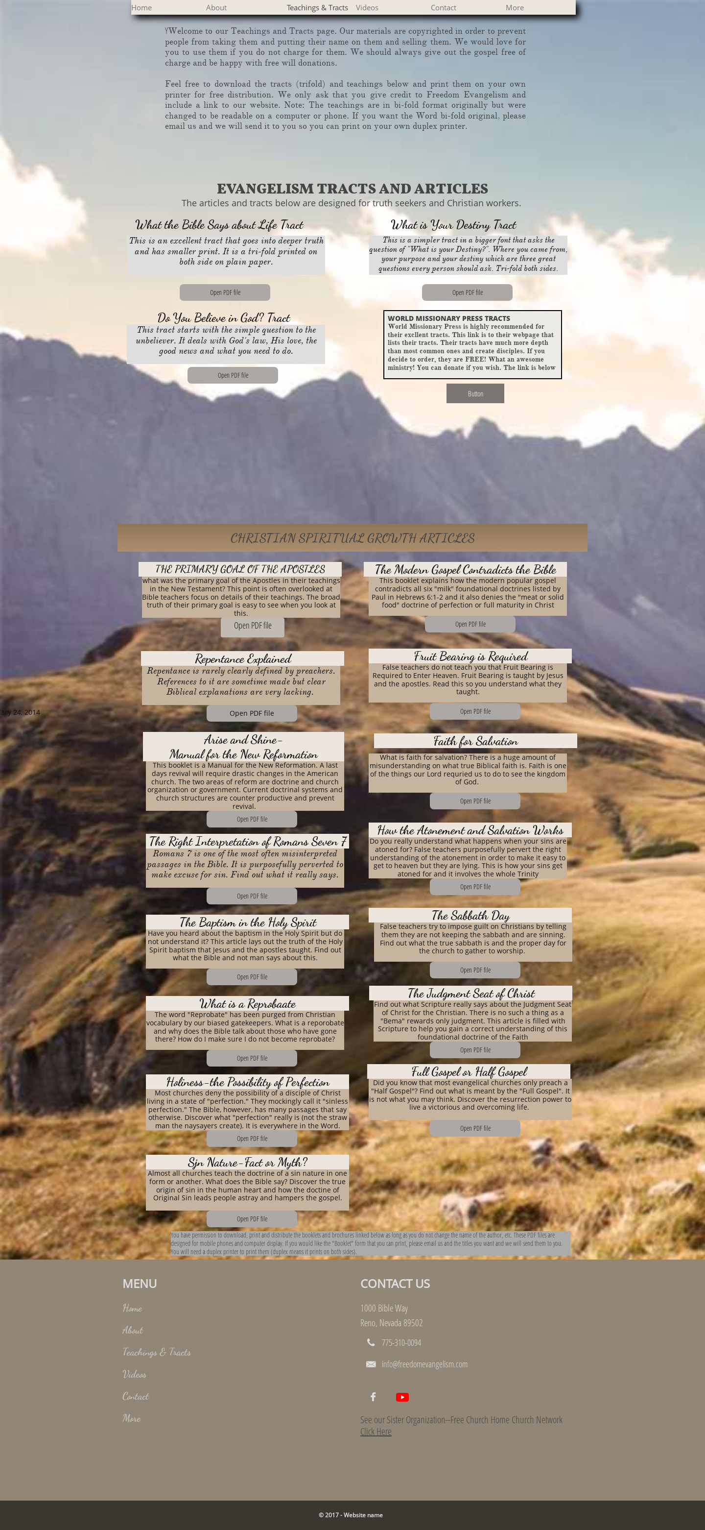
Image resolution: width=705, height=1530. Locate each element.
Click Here (376, 1431)
